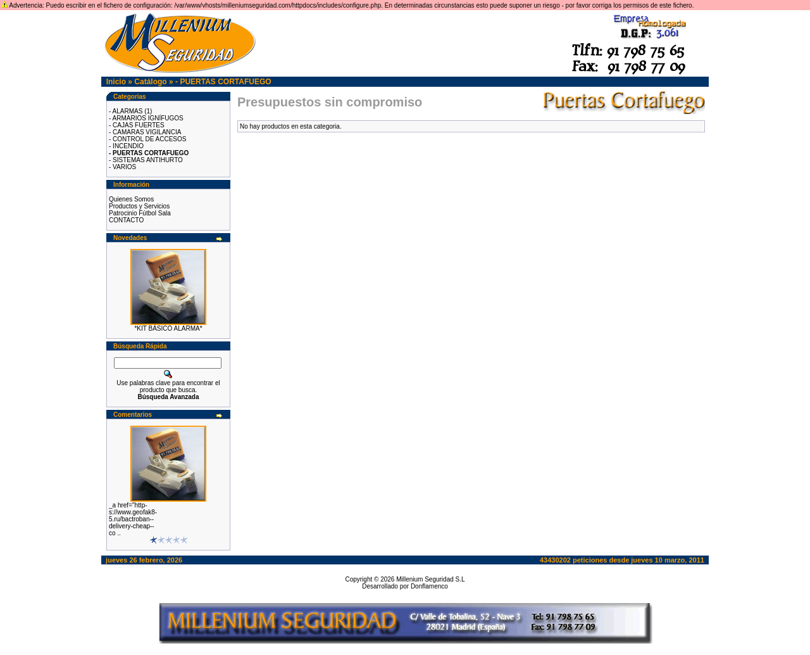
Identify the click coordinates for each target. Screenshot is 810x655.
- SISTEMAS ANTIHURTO (146, 159)
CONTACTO (126, 220)
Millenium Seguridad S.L (430, 579)
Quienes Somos (131, 199)
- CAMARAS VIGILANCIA (145, 132)
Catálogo (150, 81)
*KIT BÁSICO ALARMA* (168, 328)
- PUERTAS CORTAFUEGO (223, 81)
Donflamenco (429, 586)
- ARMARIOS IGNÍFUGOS (146, 118)
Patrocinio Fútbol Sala (140, 213)
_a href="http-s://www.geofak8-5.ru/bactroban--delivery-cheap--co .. (133, 519)
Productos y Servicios (139, 206)
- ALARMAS (125, 111)
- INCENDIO (126, 146)
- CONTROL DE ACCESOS (147, 139)
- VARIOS (122, 166)
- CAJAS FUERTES (137, 125)
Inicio (116, 81)
